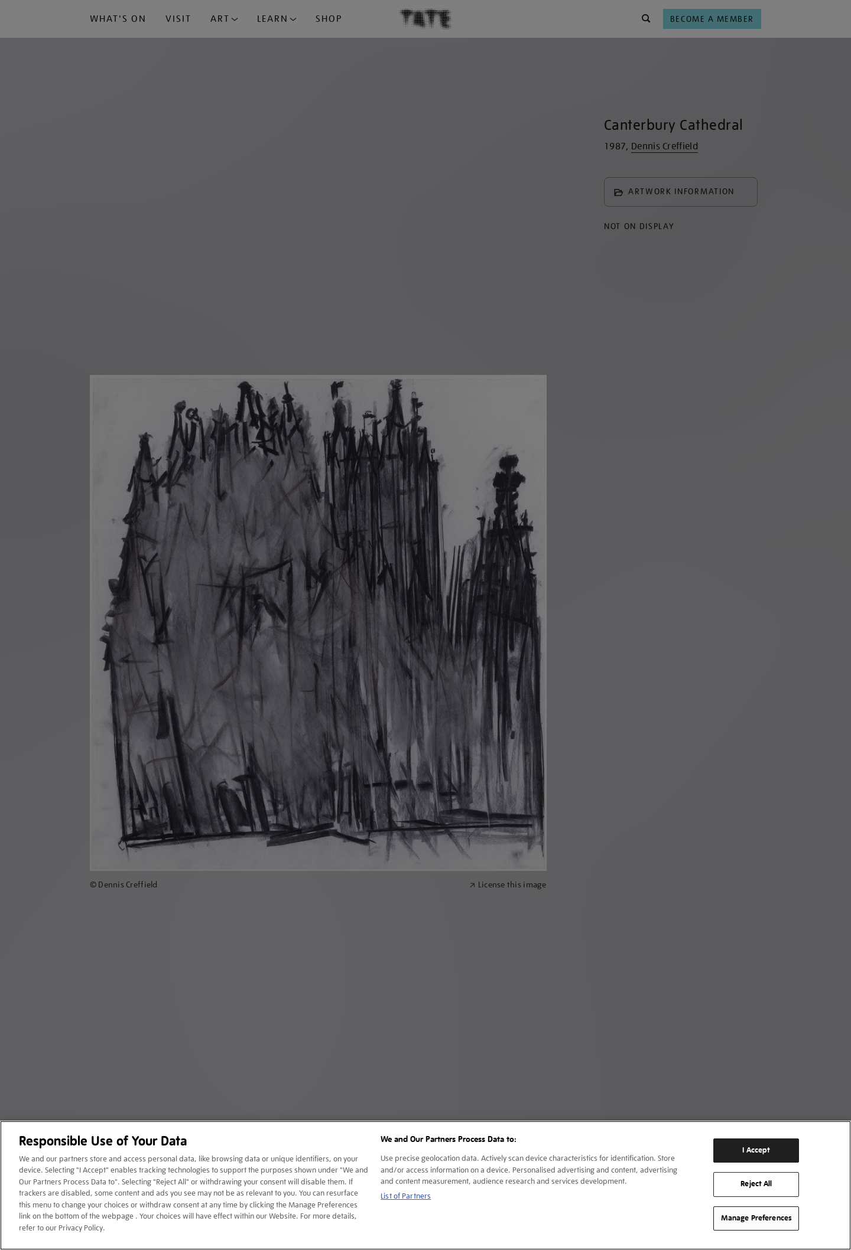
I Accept (756, 1150)
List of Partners (406, 1196)
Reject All (756, 1184)
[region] (425, 1185)
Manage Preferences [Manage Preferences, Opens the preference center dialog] (756, 1218)
